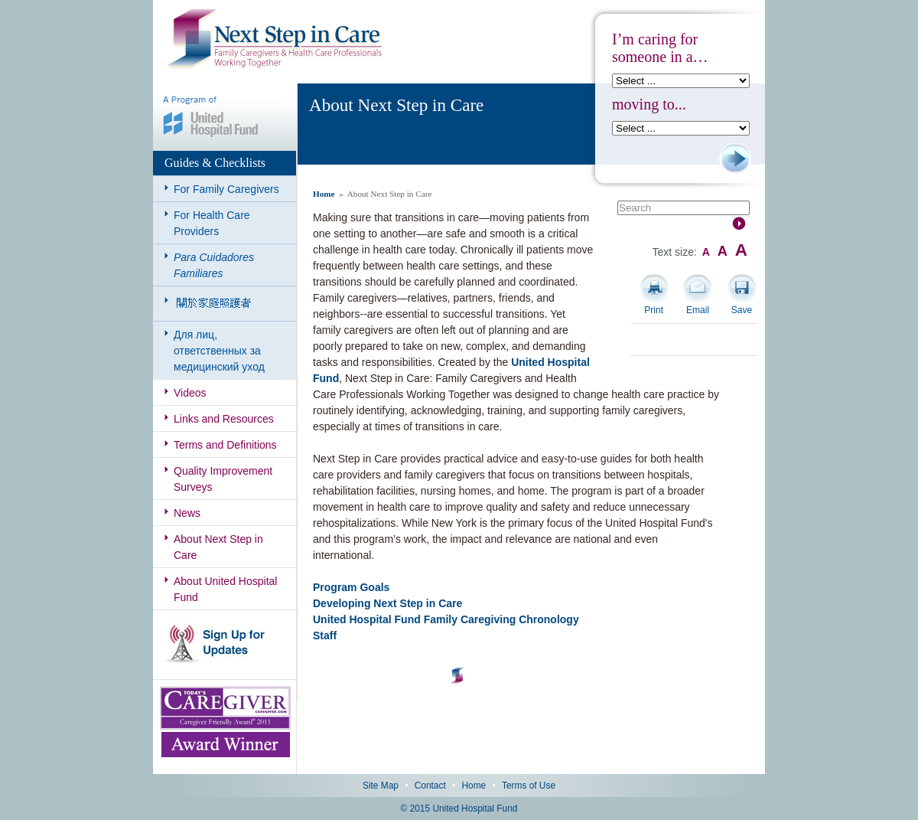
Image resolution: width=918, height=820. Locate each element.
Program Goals (351, 587)
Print (653, 310)
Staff (325, 635)
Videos (190, 393)
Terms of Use (528, 785)
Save (741, 310)
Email (697, 310)
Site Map (381, 785)
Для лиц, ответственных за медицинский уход (219, 350)
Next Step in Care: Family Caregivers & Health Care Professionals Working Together (274, 40)
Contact (430, 785)
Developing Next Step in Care (387, 603)
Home (324, 193)
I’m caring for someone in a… (660, 48)
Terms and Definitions (225, 445)
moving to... (649, 104)
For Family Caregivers (226, 189)
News (187, 513)
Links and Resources (224, 419)
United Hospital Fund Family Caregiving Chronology (446, 619)
